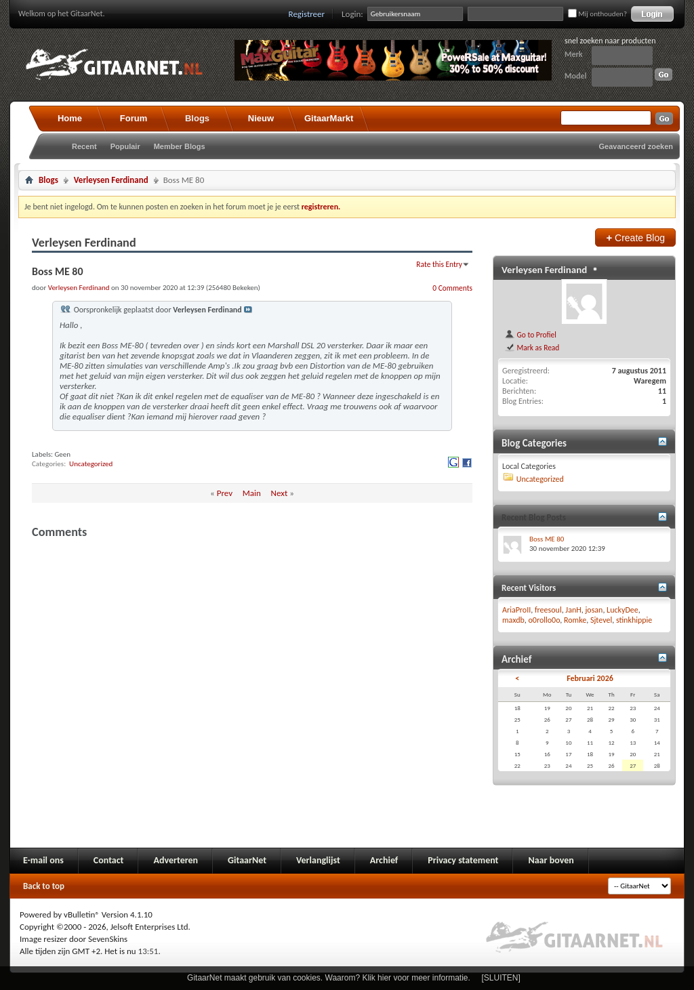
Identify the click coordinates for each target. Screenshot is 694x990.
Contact (109, 860)
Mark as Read (531, 347)
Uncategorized (91, 463)
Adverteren (175, 860)
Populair (125, 146)
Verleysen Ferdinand (111, 180)
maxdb (513, 620)
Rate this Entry (439, 264)
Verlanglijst (318, 860)
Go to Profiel (530, 334)
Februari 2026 (590, 678)
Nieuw (261, 118)
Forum (133, 118)
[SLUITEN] (501, 978)
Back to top (43, 886)
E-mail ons (43, 860)
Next (279, 493)
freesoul (548, 610)
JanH (573, 610)
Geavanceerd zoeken (636, 146)
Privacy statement (463, 860)
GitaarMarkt (328, 118)
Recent (84, 146)
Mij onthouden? (597, 13)
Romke (575, 620)
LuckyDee (622, 610)
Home (70, 118)
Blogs (197, 118)
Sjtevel (601, 620)
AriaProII (516, 610)
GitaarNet (247, 860)
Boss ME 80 (546, 539)
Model (575, 76)
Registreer (307, 14)
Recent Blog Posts (534, 517)
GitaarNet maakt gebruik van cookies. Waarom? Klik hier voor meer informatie (327, 978)
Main (252, 493)
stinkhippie (634, 620)
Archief (384, 860)
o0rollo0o (544, 620)
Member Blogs (179, 146)
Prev (224, 493)
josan (594, 610)
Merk (574, 54)
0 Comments (452, 288)
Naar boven (550, 860)
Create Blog (635, 237)
